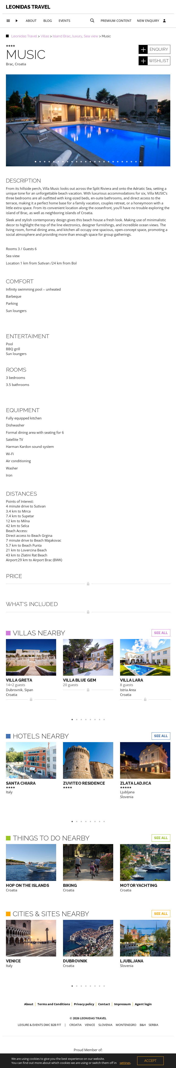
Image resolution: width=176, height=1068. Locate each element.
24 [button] (143, 162)
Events (64, 20)
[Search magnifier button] (92, 20)
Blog (47, 20)
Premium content (116, 20)
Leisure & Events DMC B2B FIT (39, 989)
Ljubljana (127, 778)
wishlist (159, 60)
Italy (9, 778)
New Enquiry (148, 20)
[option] (88, 120)
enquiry (159, 49)
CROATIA (75, 989)
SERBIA (153, 989)
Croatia (20, 64)
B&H (143, 989)
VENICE (90, 989)
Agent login (143, 969)
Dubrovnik (14, 689)
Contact (104, 969)
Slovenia (126, 783)
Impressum (122, 969)
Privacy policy (84, 969)
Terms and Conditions (53, 969)
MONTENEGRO (126, 989)
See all (161, 633)
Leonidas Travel (28, 7)
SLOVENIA (105, 989)
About (31, 20)
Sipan (28, 689)
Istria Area (128, 689)
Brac (9, 64)
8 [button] (106, 706)
